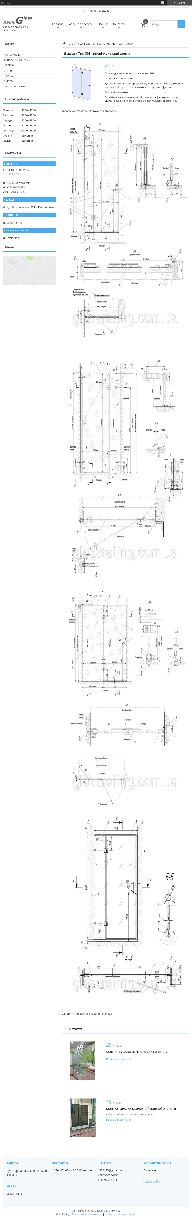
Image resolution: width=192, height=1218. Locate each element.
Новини (9, 65)
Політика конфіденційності (120, 1214)
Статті (73, 43)
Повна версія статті (118, 1059)
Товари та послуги (79, 24)
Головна (57, 24)
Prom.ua (115, 1210)
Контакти (118, 24)
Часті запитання (15, 86)
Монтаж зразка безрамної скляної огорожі (141, 1109)
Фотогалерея (12, 54)
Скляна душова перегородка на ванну (136, 1052)
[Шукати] (181, 24)
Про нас (103, 24)
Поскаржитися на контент (87, 1214)
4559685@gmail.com (18, 182)
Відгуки (9, 81)
